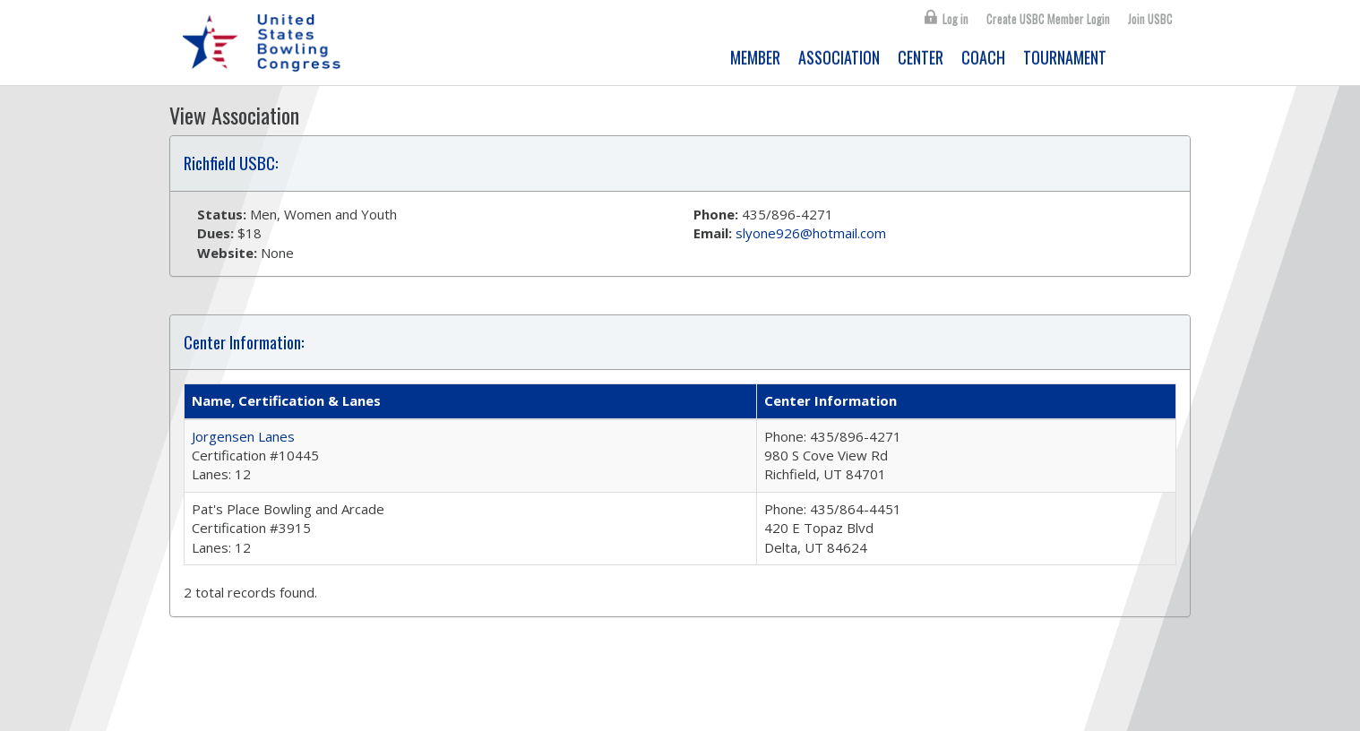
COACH (983, 57)
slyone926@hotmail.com (811, 233)
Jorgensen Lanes (243, 436)
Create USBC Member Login (1048, 19)
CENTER (920, 57)
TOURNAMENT (1064, 57)
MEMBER (755, 57)
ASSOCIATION (839, 57)
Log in (955, 19)
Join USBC (1150, 19)
